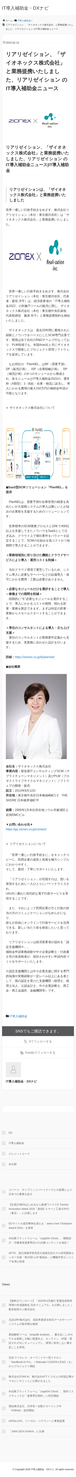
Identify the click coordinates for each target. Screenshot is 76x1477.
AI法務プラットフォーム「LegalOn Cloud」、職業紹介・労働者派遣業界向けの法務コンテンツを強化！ (40, 1240)
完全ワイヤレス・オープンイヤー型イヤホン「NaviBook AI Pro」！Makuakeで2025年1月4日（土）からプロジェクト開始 (41, 1362)
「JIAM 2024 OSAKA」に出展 (26, 1431)
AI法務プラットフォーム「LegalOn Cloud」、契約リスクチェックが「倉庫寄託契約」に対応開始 (41, 1393)
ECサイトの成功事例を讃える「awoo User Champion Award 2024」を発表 (40, 1225)
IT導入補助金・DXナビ (25, 8)
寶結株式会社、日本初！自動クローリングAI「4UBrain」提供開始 (35, 1408)
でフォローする (38, 1041)
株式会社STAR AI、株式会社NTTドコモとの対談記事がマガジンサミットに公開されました (41, 1378)
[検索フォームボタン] (70, 1109)
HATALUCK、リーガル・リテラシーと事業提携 (37, 1420)
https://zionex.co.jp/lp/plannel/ (35, 657)
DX (10, 1132)
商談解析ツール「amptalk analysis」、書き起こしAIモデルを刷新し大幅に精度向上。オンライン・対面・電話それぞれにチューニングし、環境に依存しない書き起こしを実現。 (41, 1341)
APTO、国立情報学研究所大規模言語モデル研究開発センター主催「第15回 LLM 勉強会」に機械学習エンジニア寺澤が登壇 (41, 1257)
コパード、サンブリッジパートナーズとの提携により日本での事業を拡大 (40, 1191)
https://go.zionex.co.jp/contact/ (26, 829)
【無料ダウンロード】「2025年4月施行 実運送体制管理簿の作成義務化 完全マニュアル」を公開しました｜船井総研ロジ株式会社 (41, 1305)
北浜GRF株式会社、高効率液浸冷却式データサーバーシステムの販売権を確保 (40, 1321)
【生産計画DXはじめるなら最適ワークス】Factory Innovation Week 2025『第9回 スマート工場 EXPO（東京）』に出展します (39, 1209)
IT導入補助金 (18, 1016)
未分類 (13, 1164)
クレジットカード (19, 1153)
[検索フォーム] (34, 1109)
